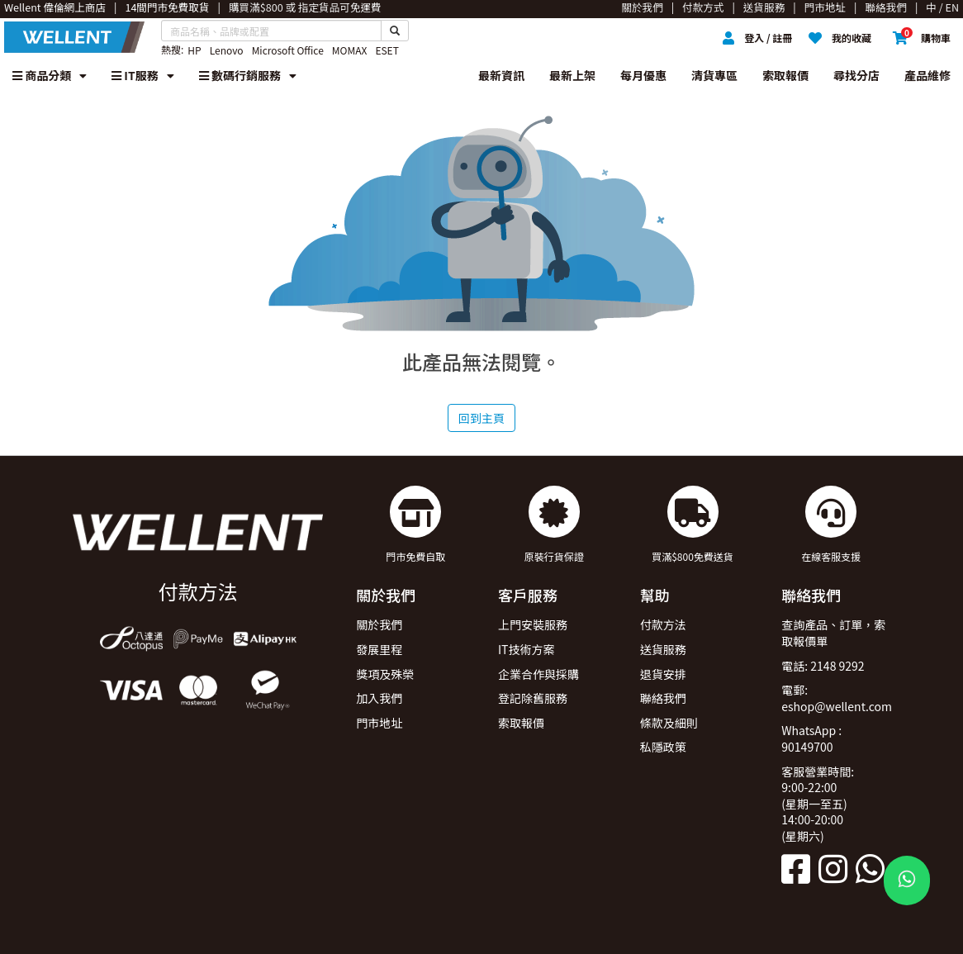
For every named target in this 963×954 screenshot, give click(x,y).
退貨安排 (663, 674)
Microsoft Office (288, 50)
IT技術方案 (526, 649)
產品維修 (927, 75)
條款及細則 (669, 722)
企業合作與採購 (538, 674)
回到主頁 (481, 418)
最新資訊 (501, 75)
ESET (386, 50)
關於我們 (379, 624)
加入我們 (379, 698)
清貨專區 (714, 75)
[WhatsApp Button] (907, 880)
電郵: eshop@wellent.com (836, 697)
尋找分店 (856, 75)
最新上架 (572, 75)
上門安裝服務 (532, 624)
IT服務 (142, 75)
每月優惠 (643, 75)
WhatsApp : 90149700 (811, 738)
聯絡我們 (663, 698)
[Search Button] (395, 30)
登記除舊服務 (532, 698)
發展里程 (379, 649)
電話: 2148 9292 (822, 665)
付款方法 (663, 624)
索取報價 (785, 75)
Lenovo (227, 50)
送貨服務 (663, 649)
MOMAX (350, 50)
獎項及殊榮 (385, 674)
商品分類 (49, 75)
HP (194, 50)
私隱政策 (663, 746)
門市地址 (379, 722)
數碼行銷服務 (247, 75)
